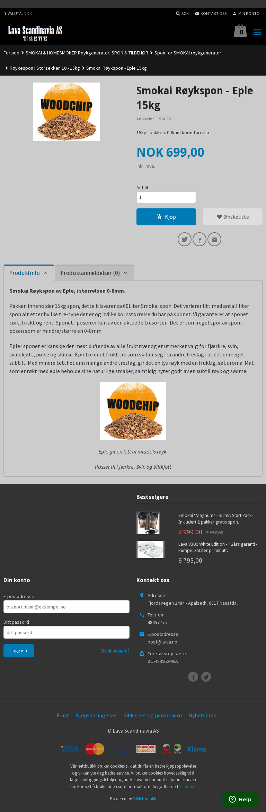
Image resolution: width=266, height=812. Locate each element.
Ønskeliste (233, 218)
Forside (11, 53)
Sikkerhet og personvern (153, 718)
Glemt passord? (115, 654)
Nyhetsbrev (202, 718)
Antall (142, 187)
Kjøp (166, 218)
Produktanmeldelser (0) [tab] (90, 276)
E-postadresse (18, 599)
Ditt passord (16, 625)
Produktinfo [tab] (24, 276)
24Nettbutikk (144, 801)
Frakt (62, 718)
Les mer (190, 789)
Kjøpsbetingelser (96, 718)
